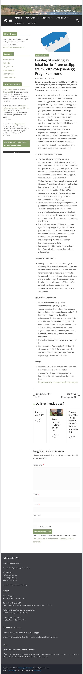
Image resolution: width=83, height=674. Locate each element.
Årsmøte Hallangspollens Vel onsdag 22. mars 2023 (16, 108)
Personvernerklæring (19, 585)
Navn (36, 494)
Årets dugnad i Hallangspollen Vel (56, 425)
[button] (37, 17)
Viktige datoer (8, 67)
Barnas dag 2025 (39, 413)
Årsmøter (46, 18)
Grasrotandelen (8, 70)
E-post (36, 505)
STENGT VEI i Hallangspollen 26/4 (70, 395)
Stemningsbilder (9, 77)
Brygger (18, 23)
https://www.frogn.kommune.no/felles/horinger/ (58, 382)
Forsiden (18, 18)
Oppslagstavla (8, 74)
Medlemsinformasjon (42, 55)
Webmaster (50, 78)
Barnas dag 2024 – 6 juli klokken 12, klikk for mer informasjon (73, 422)
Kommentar (38, 465)
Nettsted (36, 515)
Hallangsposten (8, 59)
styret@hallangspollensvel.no (13, 47)
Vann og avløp (62, 18)
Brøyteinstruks (20, 124)
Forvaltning (31, 18)
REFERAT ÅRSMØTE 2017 (42, 395)
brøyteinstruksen (28, 650)
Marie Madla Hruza (10, 90)
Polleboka (6, 63)
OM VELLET (32, 23)
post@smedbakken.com (30, 606)
